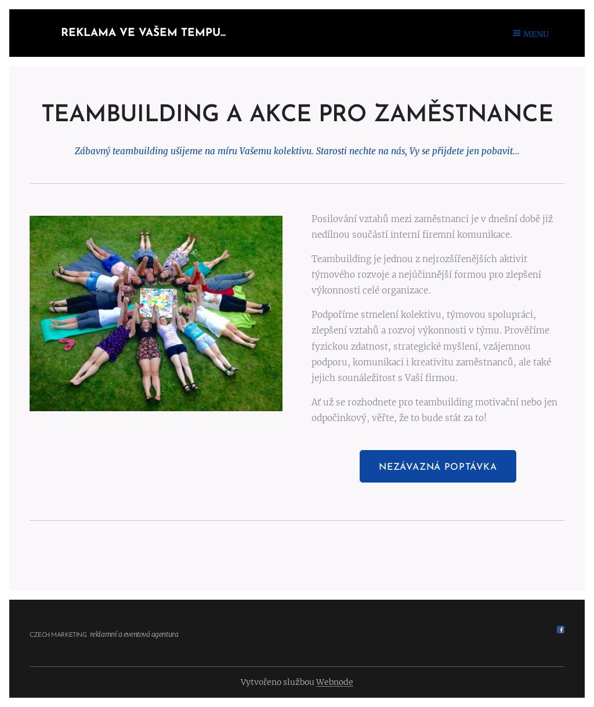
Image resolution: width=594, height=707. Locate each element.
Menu (531, 34)
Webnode (334, 682)
